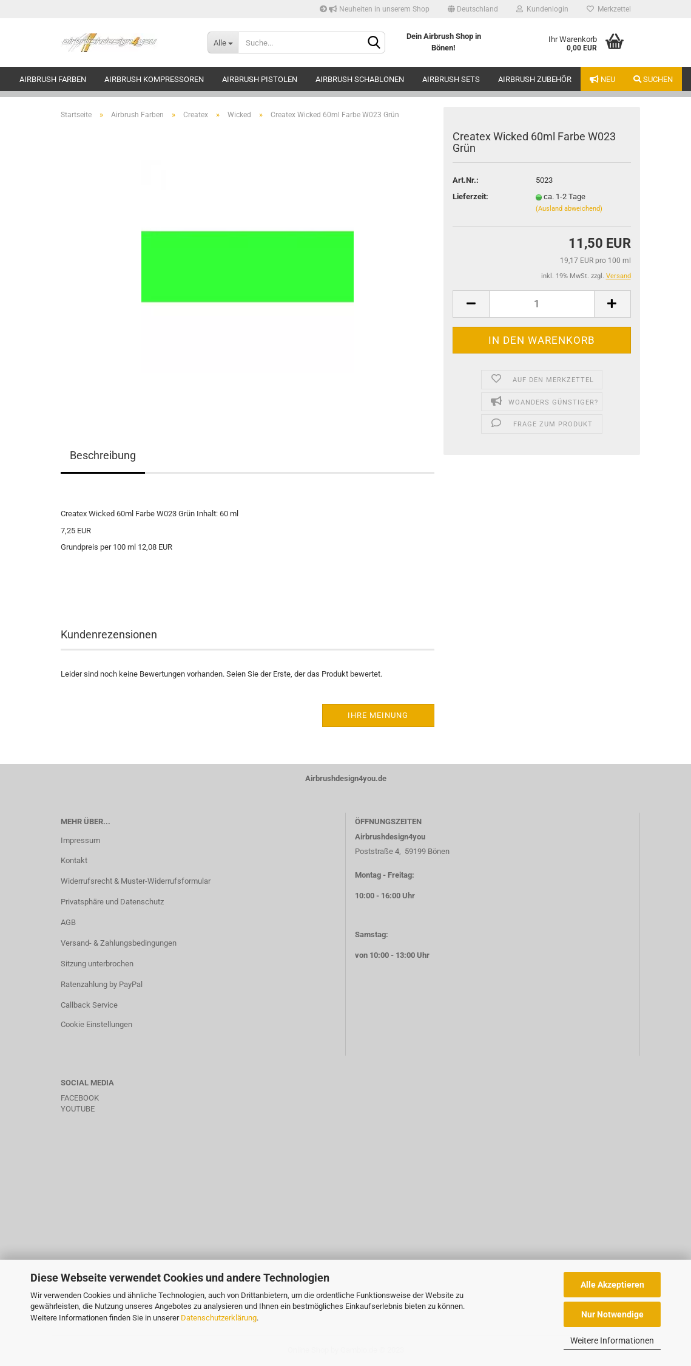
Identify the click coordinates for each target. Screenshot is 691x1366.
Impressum (80, 840)
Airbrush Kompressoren (154, 79)
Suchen (653, 79)
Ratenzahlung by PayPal (102, 984)
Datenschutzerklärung (219, 1317)
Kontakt (74, 860)
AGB (68, 922)
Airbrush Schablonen (359, 79)
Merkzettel (609, 9)
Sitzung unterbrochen (97, 963)
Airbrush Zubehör (534, 79)
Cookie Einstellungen (96, 1024)
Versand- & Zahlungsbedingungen (119, 943)
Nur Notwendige (612, 1314)
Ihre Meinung (378, 715)
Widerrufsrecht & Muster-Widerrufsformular (136, 881)
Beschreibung (103, 455)
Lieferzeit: (470, 196)
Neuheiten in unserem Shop (375, 9)
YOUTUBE (78, 1108)
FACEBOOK (80, 1097)
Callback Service (89, 1004)
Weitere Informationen (612, 1340)
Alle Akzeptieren (612, 1284)
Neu (602, 79)
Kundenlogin (542, 9)
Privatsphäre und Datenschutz (112, 901)
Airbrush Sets (451, 79)
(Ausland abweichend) (569, 209)
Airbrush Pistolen (259, 79)
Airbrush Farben (52, 79)
